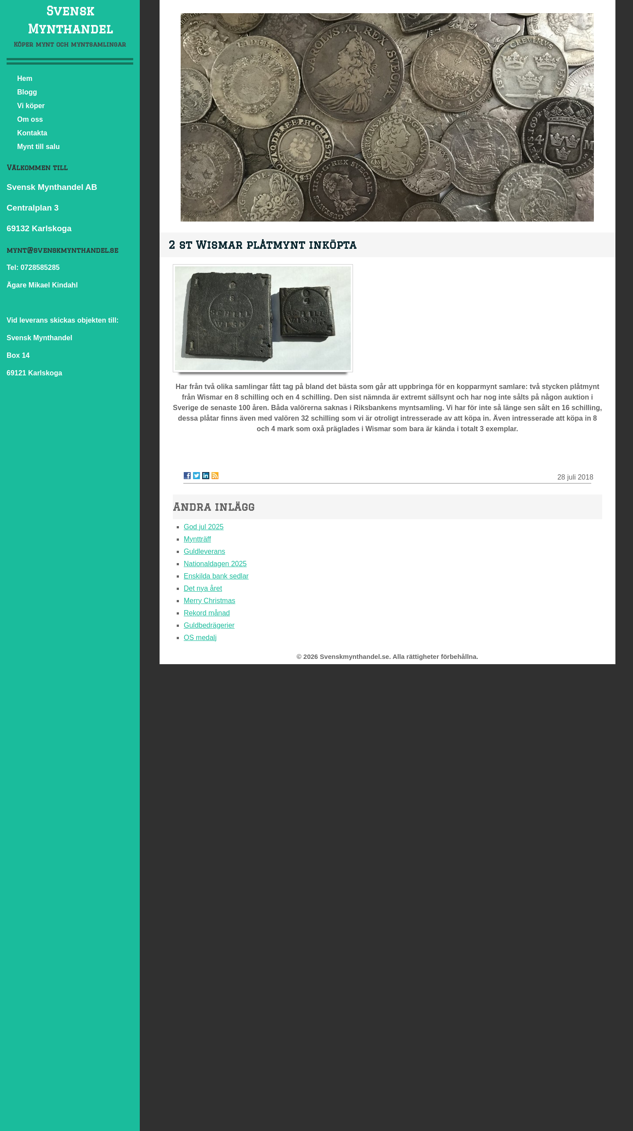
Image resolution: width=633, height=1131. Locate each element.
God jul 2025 (204, 527)
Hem (25, 78)
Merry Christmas (209, 600)
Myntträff (197, 539)
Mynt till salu (38, 146)
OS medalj (200, 637)
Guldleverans (204, 551)
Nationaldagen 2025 (215, 563)
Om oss (30, 119)
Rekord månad (207, 613)
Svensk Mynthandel (70, 20)
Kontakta (32, 133)
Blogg (27, 92)
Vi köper (31, 105)
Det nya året (203, 588)
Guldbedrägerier (209, 625)
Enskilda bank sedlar (216, 576)
